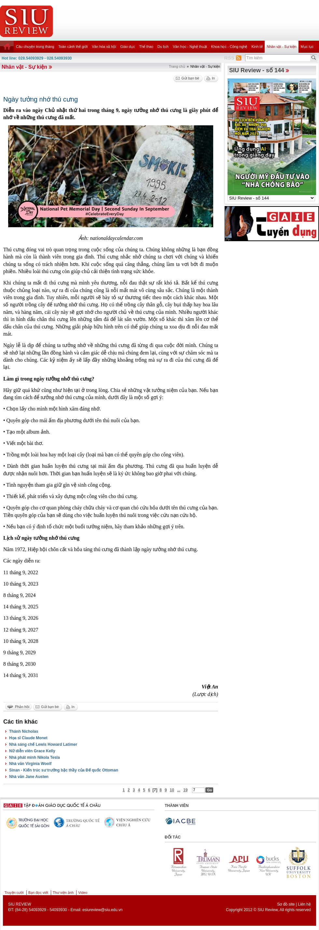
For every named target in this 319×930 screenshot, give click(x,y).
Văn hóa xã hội (104, 47)
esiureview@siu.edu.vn (102, 910)
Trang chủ (177, 66)
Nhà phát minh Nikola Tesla (34, 757)
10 (172, 790)
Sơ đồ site (286, 904)
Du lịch (163, 47)
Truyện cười (14, 893)
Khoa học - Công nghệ (229, 47)
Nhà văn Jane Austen (29, 776)
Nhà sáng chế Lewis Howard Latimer (43, 744)
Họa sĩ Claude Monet (28, 738)
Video (82, 893)
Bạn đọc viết (38, 893)
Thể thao (146, 47)
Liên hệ (304, 904)
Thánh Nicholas (23, 731)
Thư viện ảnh (63, 893)
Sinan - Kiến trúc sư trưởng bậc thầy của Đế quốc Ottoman (63, 770)
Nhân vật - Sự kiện (282, 47)
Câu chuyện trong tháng (35, 47)
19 (185, 790)
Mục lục (307, 47)
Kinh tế (256, 47)
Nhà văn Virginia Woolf (30, 763)
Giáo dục (127, 47)
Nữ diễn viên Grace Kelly (32, 751)
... (178, 790)
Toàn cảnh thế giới (73, 47)
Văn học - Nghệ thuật (190, 47)
